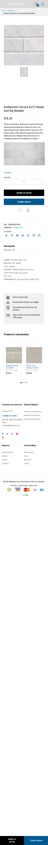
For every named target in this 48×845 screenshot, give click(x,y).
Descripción (9, 246)
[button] (21, 382)
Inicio (3, 11)
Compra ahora (24, 201)
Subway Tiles (18, 227)
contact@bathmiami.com (11, 425)
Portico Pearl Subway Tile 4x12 (32, 367)
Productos (11, 11)
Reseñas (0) (9, 250)
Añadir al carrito (24, 192)
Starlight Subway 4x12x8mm (12, 367)
